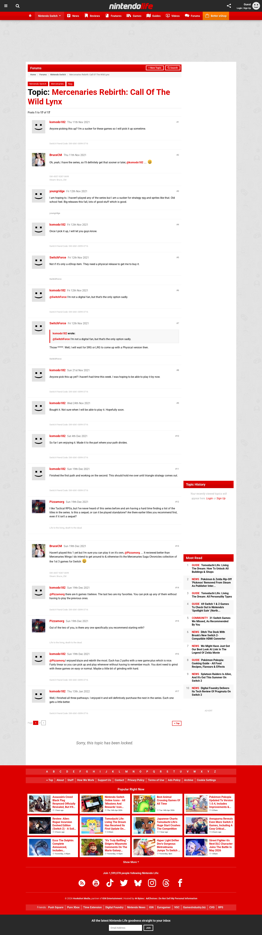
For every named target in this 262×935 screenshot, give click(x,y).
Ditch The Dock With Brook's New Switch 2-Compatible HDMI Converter (208, 635)
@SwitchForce (58, 297)
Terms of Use (156, 780)
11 (178, 469)
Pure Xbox (73, 907)
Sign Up (247, 8)
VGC (176, 907)
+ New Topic (154, 67)
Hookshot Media (81, 898)
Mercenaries (57, 83)
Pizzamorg (56, 501)
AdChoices (151, 898)
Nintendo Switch (58, 74)
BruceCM (55, 155)
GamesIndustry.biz (194, 907)
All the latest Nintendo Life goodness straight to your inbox (131, 920)
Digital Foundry (114, 907)
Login (239, 8)
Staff (71, 780)
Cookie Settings (206, 780)
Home (33, 74)
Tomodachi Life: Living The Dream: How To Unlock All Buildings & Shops (210, 568)
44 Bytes (139, 898)
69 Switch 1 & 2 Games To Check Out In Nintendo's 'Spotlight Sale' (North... (210, 607)
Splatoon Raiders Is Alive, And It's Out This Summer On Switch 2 (212, 677)
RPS (220, 907)
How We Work (85, 780)
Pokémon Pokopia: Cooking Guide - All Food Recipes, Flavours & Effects (208, 663)
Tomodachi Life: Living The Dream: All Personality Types (212, 595)
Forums (35, 68)
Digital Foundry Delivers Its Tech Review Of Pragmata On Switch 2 (211, 691)
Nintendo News (136, 907)
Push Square (55, 907)
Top (49, 780)
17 (178, 691)
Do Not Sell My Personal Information (178, 898)
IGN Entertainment (112, 898)
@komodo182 (134, 162)
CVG (212, 907)
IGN (151, 907)
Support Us (104, 780)
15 (178, 621)
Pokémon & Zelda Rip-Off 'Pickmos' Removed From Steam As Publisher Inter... (212, 582)
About (60, 780)
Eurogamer (164, 907)
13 (178, 546)
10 (178, 436)
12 (178, 501)
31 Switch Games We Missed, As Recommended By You (211, 621)
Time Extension (92, 907)
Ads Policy (174, 780)
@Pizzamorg (132, 552)
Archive (188, 780)
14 (178, 587)
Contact (119, 780)
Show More (131, 862)
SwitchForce (57, 257)
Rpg (70, 83)
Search (173, 67)
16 (178, 654)
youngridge (57, 191)
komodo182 (57, 122)
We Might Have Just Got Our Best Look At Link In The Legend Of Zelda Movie (211, 649)
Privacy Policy (136, 780)
